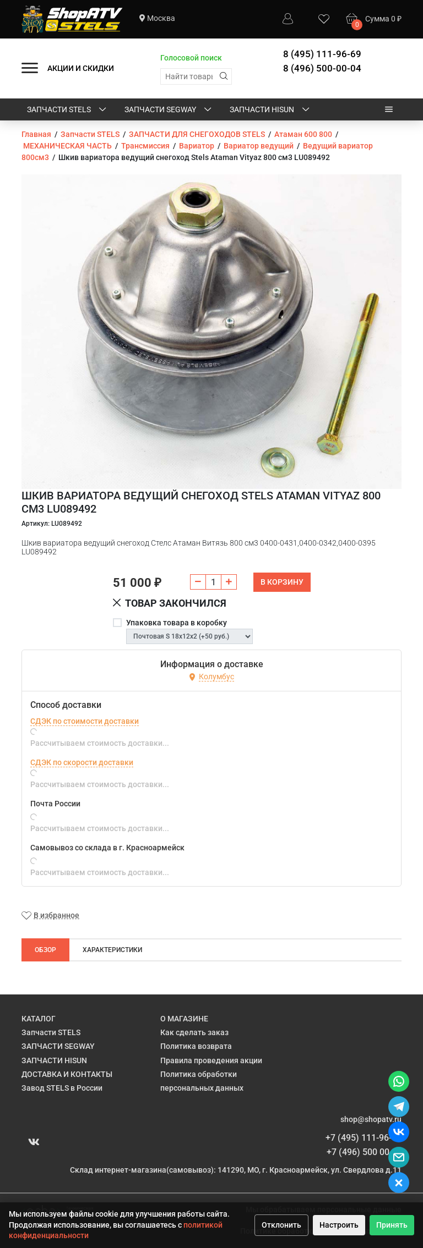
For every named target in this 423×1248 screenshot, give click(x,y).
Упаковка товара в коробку (176, 622)
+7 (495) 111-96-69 (364, 1137)
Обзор (45, 950)
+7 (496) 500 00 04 (364, 1152)
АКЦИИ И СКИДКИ (80, 68)
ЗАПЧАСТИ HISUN (270, 110)
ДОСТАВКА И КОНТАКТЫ (66, 1074)
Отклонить (281, 1224)
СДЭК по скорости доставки (81, 762)
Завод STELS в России (61, 1088)
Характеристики (112, 950)
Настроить (339, 1224)
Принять (392, 1224)
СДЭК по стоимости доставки (84, 721)
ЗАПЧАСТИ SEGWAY (168, 110)
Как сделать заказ (194, 1032)
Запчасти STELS (67, 110)
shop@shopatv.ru (371, 1119)
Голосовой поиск (191, 57)
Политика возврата (196, 1046)
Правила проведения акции (211, 1060)
